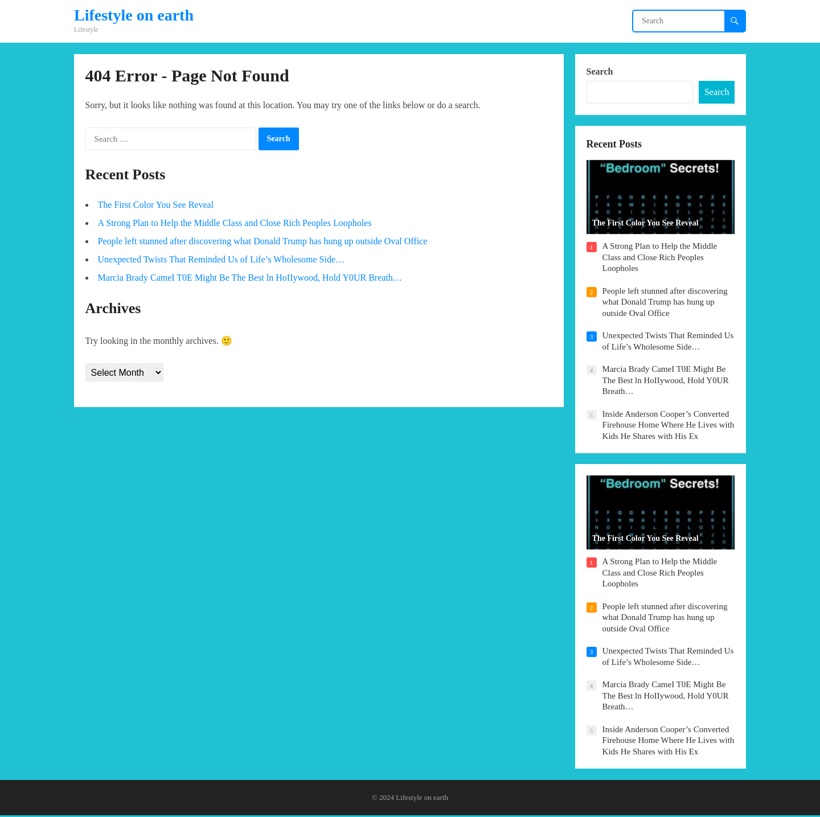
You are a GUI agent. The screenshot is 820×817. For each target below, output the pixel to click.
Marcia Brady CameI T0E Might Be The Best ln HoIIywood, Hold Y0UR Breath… (250, 278)
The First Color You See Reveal (156, 205)
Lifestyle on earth (134, 15)
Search (600, 71)
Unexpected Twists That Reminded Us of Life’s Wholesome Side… (221, 260)
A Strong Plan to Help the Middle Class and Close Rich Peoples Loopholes (235, 223)
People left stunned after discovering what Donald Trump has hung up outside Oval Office (263, 242)
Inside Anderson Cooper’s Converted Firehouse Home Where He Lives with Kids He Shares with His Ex (668, 425)
